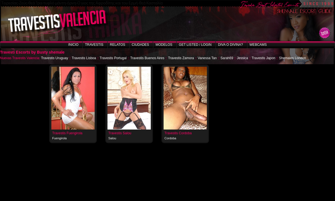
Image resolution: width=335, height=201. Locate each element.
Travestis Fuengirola (67, 133)
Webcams (258, 45)
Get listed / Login (195, 45)
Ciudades (140, 45)
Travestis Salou (119, 133)
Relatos (117, 45)
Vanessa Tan (207, 58)
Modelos (163, 45)
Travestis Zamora (181, 58)
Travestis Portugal (113, 58)
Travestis (94, 45)
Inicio (73, 45)
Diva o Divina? (230, 45)
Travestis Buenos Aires (147, 58)
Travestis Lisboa (84, 58)
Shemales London (292, 58)
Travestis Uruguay (54, 58)
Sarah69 (227, 58)
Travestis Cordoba (178, 133)
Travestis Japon (263, 58)
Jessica (242, 58)
